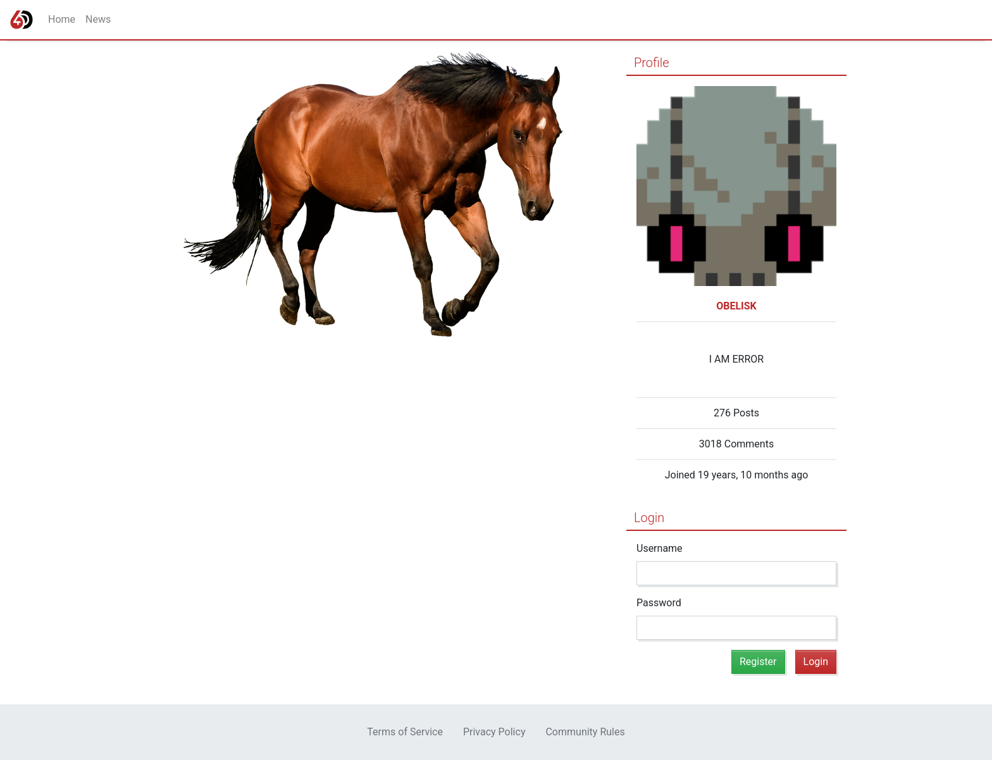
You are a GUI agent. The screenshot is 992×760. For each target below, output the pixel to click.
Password (658, 603)
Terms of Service (405, 732)
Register (758, 662)
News (98, 19)
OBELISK (736, 306)
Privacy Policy (494, 732)
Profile (651, 62)
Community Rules (584, 732)
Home (61, 19)
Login (649, 517)
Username (659, 548)
